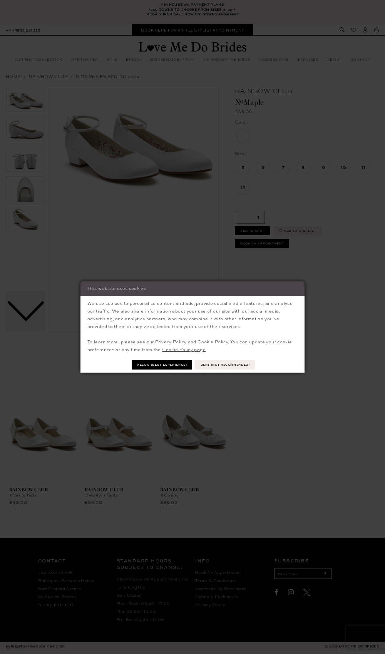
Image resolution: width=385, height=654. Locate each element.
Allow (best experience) (156, 364)
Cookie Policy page (184, 349)
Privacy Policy (170, 341)
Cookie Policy (213, 341)
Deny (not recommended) (230, 364)
